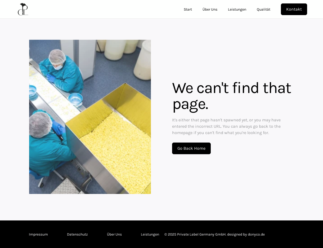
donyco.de (256, 234)
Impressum (38, 234)
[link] (160, 9)
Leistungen (237, 9)
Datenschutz (77, 234)
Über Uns (210, 9)
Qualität (263, 9)
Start (188, 9)
